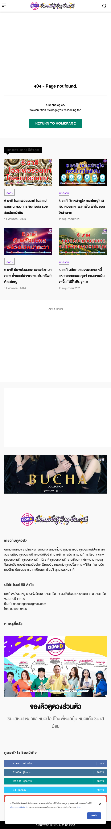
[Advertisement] (55, 43)
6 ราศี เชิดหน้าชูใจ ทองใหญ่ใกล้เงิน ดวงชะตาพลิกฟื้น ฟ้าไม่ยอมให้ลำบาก (82, 207)
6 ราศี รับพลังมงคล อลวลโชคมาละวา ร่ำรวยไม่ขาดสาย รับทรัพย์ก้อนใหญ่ (28, 276)
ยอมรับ (94, 815)
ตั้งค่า (79, 807)
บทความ (9, 193)
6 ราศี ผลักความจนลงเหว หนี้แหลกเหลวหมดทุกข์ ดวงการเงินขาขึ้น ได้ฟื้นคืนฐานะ (82, 276)
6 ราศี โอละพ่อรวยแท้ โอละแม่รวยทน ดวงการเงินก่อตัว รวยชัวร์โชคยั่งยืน (26, 207)
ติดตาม (100, 772)
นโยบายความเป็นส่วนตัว (19, 807)
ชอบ (101, 763)
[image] (55, 666)
